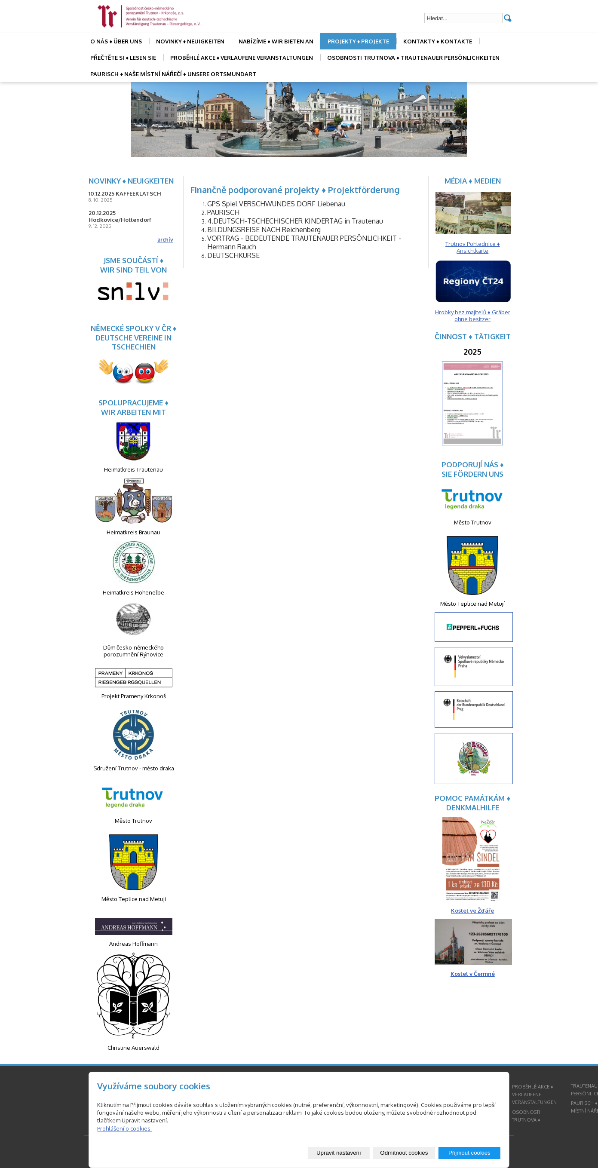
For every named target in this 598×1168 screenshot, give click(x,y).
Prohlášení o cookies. (124, 1128)
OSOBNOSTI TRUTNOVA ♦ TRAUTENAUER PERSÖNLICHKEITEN (413, 57)
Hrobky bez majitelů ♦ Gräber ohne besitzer (472, 315)
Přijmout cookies (469, 1153)
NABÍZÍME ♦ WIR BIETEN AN (276, 41)
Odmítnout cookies (404, 1153)
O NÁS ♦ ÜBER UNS (116, 41)
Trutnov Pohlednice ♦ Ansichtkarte (472, 247)
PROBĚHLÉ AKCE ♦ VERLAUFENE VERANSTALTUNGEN (241, 57)
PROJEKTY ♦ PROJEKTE (358, 41)
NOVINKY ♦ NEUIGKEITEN (190, 41)
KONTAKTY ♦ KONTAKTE (437, 41)
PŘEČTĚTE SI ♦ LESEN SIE (123, 57)
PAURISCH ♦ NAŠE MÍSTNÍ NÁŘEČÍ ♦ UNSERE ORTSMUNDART (173, 74)
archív (165, 239)
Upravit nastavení (338, 1153)
